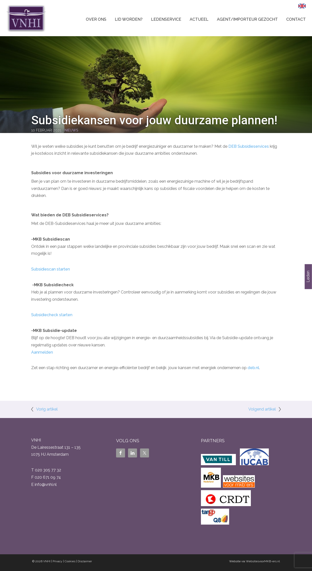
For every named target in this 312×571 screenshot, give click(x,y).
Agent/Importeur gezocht (247, 19)
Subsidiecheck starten (51, 314)
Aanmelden (42, 352)
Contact (296, 19)
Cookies (70, 561)
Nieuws (71, 130)
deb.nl (253, 367)
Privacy (57, 561)
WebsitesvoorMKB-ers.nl (263, 561)
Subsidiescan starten (50, 269)
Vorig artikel (47, 409)
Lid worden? (129, 19)
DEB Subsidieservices (248, 146)
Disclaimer (85, 561)
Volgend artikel (262, 409)
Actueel (199, 19)
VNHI (46, 561)
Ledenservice (166, 19)
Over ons (96, 19)
